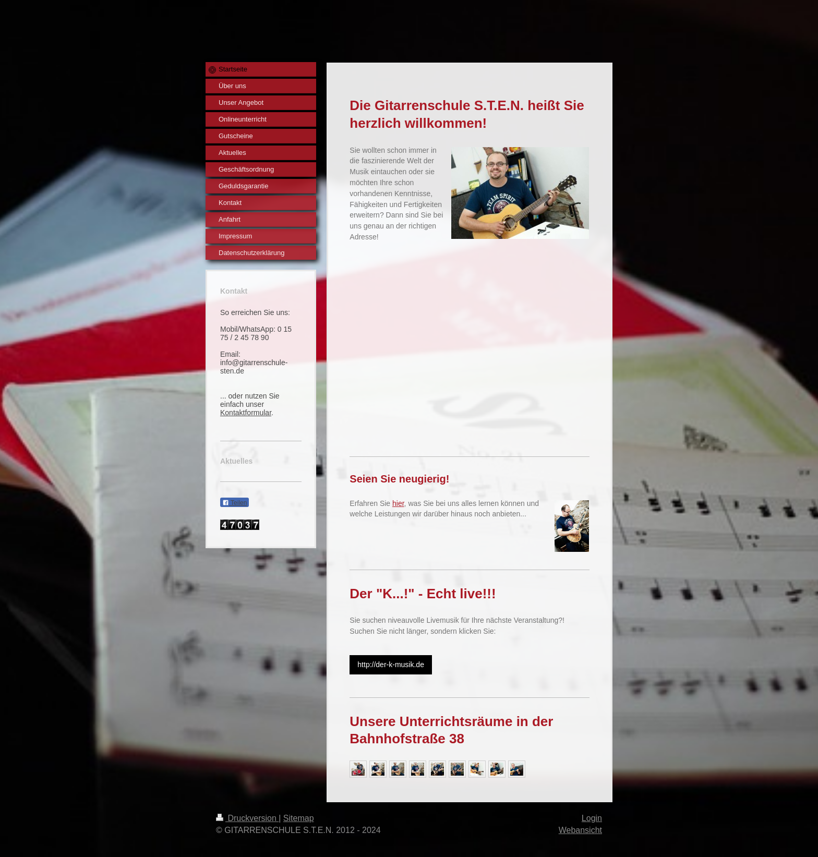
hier (398, 503)
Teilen (234, 502)
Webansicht (580, 830)
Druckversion (247, 818)
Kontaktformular (245, 412)
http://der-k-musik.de (390, 664)
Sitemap (298, 818)
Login (592, 818)
